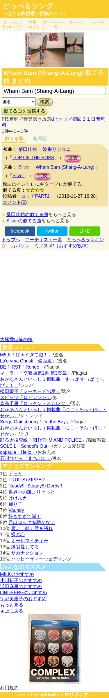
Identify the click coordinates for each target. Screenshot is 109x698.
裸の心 (18, 534)
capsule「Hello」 (18, 452)
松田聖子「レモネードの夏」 (30, 391)
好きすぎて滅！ (24, 516)
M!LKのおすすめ (17, 574)
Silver (24, 166)
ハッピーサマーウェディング (41, 558)
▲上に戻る (11, 610)
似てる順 (14, 138)
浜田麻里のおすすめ (21, 586)
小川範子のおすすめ (21, 580)
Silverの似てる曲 (23, 220)
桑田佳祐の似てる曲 (27, 214)
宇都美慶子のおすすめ (23, 598)
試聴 (72, 158)
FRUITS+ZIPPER (26, 479)
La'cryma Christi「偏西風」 (28, 360)
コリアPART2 (35, 196)
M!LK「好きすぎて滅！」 (26, 354)
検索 (44, 101)
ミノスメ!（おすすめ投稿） (62, 245)
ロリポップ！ (78, 694)
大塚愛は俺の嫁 (16, 339)
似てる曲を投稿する (24, 110)
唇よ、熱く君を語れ (32, 528)
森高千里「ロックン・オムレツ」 (35, 403)
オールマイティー (29, 540)
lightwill (48, 694)
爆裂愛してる (25, 546)
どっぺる (10, 24)
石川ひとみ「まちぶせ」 (25, 458)
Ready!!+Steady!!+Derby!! (35, 485)
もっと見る (11, 604)
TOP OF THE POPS (33, 157)
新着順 (40, 138)
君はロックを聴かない (31, 522)
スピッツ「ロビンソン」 (25, 397)
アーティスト (54, 24)
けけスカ (17, 498)
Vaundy (16, 510)
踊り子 (15, 504)
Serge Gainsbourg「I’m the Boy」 (35, 421)
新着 (33, 24)
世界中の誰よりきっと (31, 491)
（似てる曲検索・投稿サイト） (34, 13)
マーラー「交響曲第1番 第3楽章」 (36, 373)
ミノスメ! (97, 22)
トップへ (11, 239)
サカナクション (27, 552)
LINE (84, 231)
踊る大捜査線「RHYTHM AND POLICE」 (43, 440)
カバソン (76, 22)
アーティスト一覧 (43, 239)
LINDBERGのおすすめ (23, 592)
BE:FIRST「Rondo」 (22, 367)
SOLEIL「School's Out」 (26, 446)
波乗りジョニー (59, 149)
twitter (52, 231)
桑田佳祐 (27, 149)
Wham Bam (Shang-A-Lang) (65, 167)
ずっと (15, 473)
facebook (19, 231)
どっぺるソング (27, 6)
